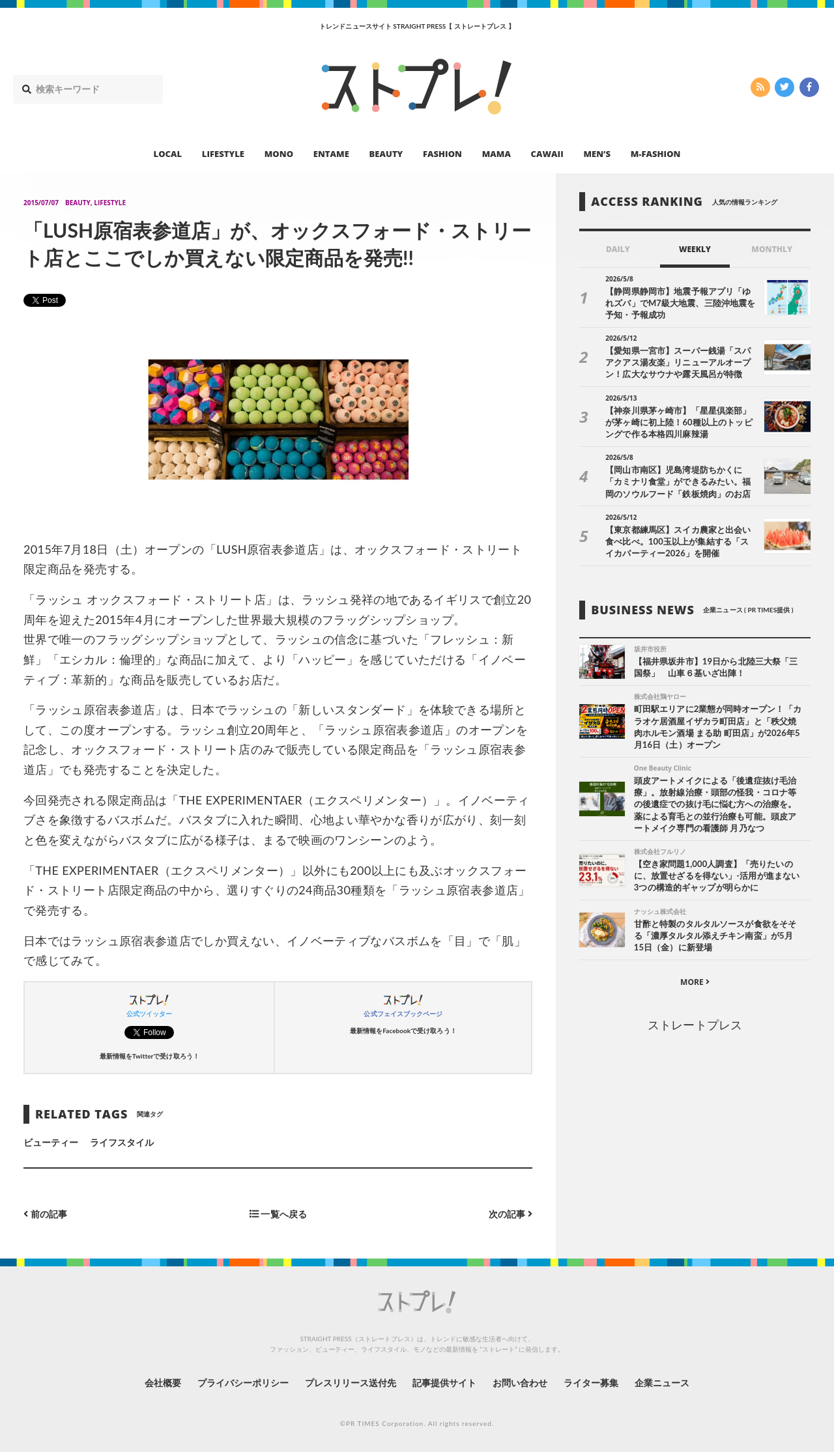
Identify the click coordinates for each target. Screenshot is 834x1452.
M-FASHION (656, 154)
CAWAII (547, 154)
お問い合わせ (520, 1382)
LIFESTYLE (223, 154)
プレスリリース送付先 (351, 1382)
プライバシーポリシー (243, 1382)
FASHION (442, 154)
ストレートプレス (694, 1025)
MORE (695, 982)
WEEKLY (695, 249)
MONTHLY (771, 249)
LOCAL (168, 154)
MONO (279, 154)
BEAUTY (386, 154)
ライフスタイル (122, 1142)
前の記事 (45, 1213)
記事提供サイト (444, 1382)
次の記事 (510, 1213)
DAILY (618, 249)
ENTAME (331, 154)
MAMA (496, 154)
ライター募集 (591, 1382)
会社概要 (163, 1382)
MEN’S (597, 154)
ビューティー (50, 1142)
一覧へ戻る (278, 1213)
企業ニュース (662, 1382)
